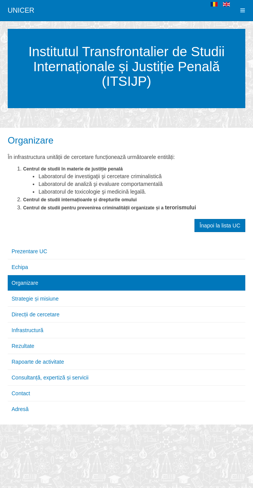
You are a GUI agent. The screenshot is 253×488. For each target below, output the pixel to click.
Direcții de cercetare (36, 314)
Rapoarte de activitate (38, 362)
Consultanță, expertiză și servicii (50, 377)
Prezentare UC (29, 251)
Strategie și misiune (35, 299)
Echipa (20, 267)
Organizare (31, 140)
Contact (21, 393)
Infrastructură (27, 330)
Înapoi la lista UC (219, 225)
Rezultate (23, 346)
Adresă (20, 409)
